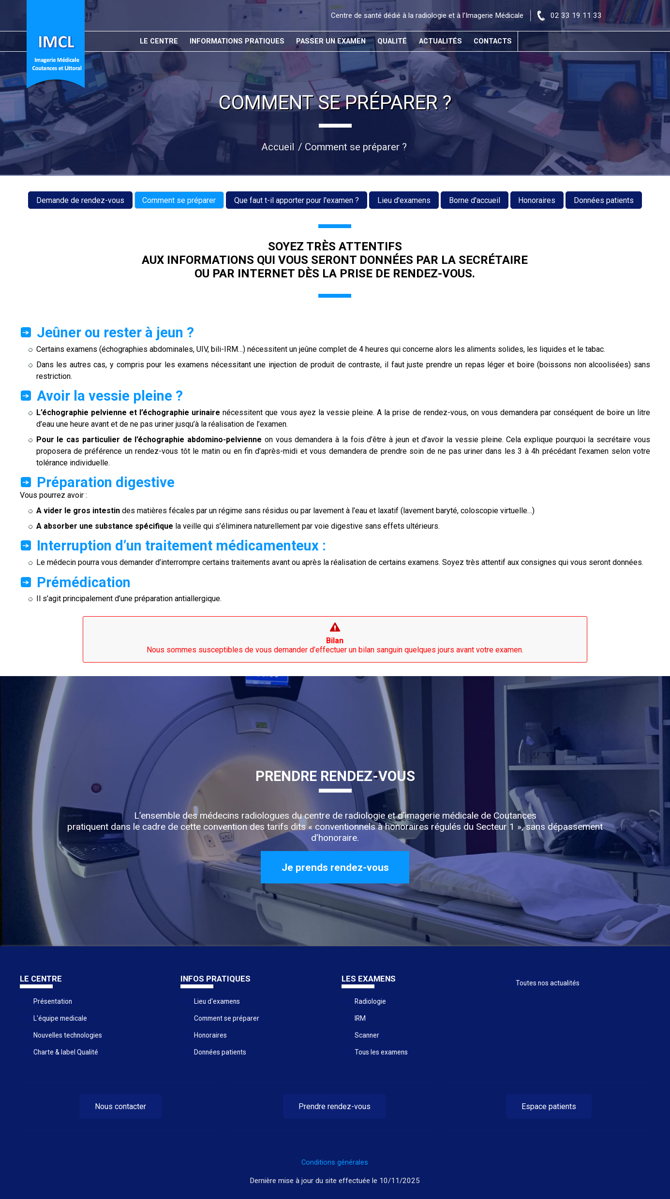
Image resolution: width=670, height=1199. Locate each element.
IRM (360, 1018)
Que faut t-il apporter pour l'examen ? (296, 200)
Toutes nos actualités (546, 982)
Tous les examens (380, 1052)
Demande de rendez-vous (80, 200)
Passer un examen (331, 41)
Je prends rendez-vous (335, 867)
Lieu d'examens (404, 200)
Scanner (366, 1035)
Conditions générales (334, 1162)
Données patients (604, 200)
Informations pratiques (237, 41)
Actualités (440, 41)
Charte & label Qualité (64, 1052)
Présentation (51, 1001)
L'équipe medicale (58, 1018)
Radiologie (370, 1001)
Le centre (159, 41)
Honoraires (537, 200)
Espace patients (548, 1106)
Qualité (392, 41)
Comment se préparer (179, 200)
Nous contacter (120, 1106)
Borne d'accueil (474, 200)
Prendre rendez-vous (334, 1106)
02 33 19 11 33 (576, 15)
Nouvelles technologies (66, 1035)
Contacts (493, 41)
